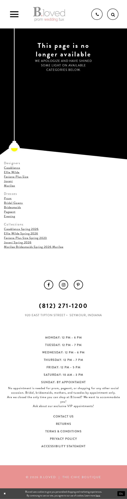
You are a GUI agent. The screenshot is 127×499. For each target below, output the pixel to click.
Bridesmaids (12, 207)
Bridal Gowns (13, 203)
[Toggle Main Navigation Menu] (14, 14)
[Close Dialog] (5, 494)
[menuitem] (48, 284)
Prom (8, 198)
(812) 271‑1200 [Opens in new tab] (63, 305)
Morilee (9, 185)
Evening (9, 216)
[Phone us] (97, 14)
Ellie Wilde (12, 172)
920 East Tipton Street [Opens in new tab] (45, 315)
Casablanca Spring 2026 (21, 229)
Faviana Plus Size (16, 176)
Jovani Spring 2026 (17, 242)
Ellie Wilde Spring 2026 (21, 233)
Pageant (9, 211)
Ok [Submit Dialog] (121, 493)
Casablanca (12, 167)
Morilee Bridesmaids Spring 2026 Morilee (33, 247)
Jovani (8, 181)
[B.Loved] (49, 14)
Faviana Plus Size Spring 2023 (25, 238)
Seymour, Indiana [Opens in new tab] (86, 315)
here (98, 495)
